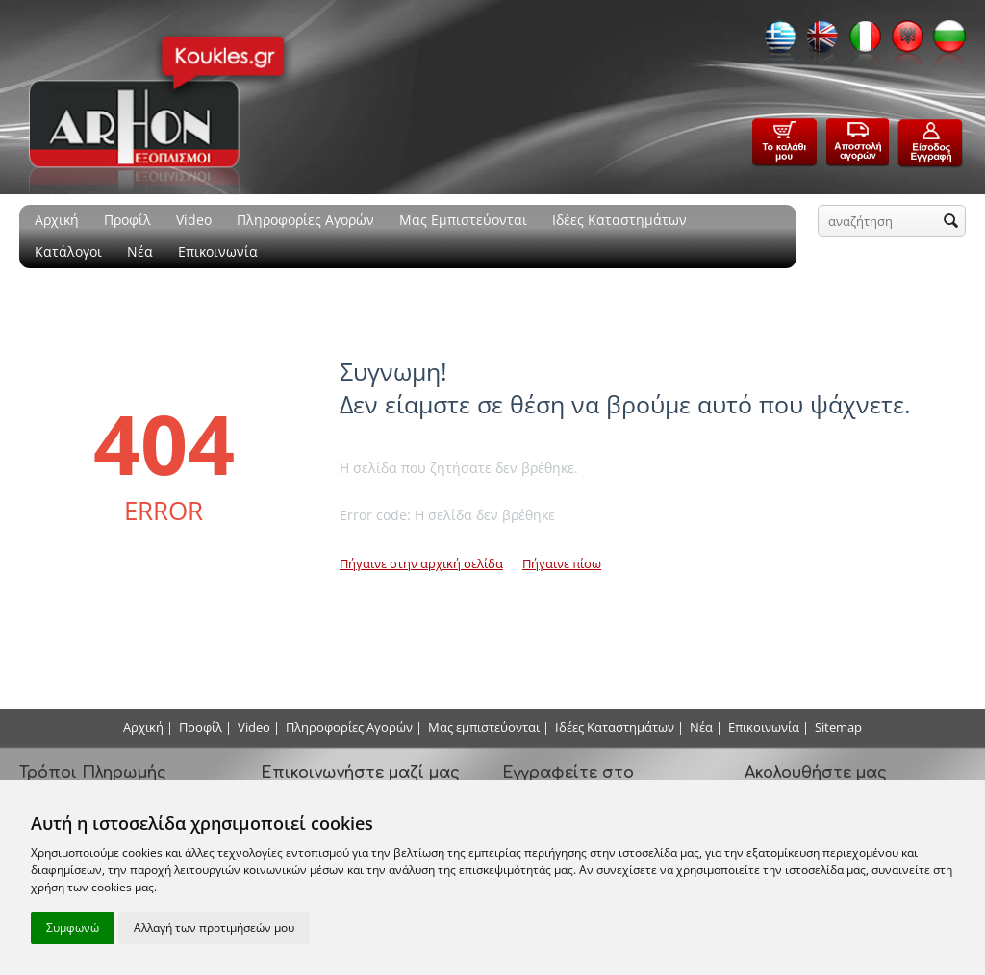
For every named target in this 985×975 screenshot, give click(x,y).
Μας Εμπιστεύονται (463, 220)
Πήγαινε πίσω (561, 563)
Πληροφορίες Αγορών (305, 220)
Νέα (140, 251)
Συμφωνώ (72, 927)
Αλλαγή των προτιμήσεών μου (214, 927)
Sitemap (838, 727)
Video (194, 220)
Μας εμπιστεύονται (484, 727)
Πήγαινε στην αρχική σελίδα (421, 563)
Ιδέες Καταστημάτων (619, 220)
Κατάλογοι (68, 251)
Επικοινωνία (218, 251)
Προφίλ (127, 220)
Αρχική (57, 220)
